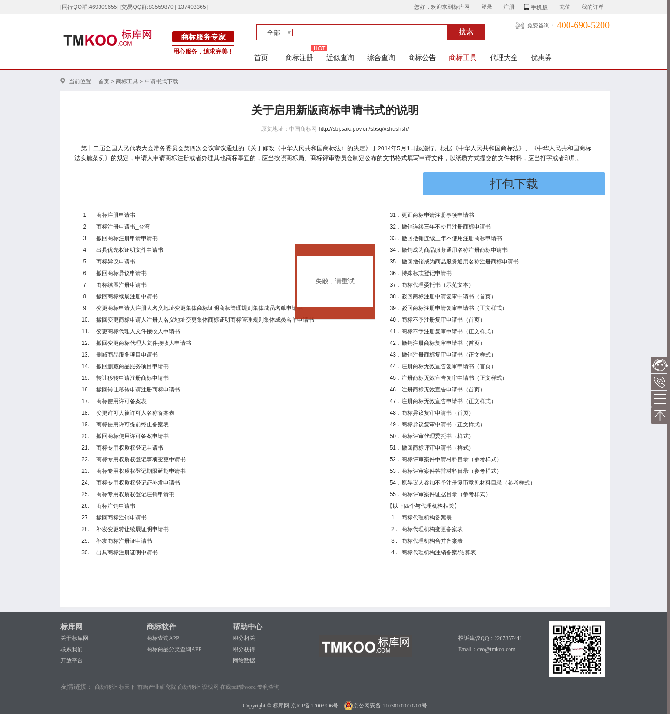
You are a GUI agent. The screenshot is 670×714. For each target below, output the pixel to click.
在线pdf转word (238, 687)
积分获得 (244, 649)
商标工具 (463, 57)
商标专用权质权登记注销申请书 (135, 494)
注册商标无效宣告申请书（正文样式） (449, 401)
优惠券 (541, 57)
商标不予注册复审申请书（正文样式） (449, 331)
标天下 (127, 687)
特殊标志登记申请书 (427, 273)
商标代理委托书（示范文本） (438, 285)
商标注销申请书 (115, 506)
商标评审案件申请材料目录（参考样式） (452, 459)
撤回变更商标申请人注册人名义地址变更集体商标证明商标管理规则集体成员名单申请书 (205, 320)
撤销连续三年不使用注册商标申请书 (446, 226)
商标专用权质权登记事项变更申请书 (141, 459)
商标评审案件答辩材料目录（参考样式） (452, 471)
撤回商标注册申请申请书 (127, 238)
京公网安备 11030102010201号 (385, 705)
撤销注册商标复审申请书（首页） (443, 343)
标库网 (71, 627)
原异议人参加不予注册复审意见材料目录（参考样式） (469, 482)
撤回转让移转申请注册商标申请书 (138, 389)
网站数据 (244, 660)
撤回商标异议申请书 (121, 273)
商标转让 (106, 687)
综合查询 (381, 57)
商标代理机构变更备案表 (432, 529)
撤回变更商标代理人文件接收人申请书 (143, 343)
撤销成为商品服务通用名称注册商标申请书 (455, 250)
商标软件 (161, 627)
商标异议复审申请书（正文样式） (443, 424)
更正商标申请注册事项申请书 (438, 215)
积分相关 (244, 638)
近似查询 (340, 57)
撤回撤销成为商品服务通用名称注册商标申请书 (460, 261)
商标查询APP (163, 638)
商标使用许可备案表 (121, 401)
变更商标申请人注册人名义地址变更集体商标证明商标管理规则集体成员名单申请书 (199, 308)
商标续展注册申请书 (121, 285)
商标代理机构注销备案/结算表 (439, 552)
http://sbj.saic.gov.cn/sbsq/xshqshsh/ (364, 129)
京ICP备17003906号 (315, 705)
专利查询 (268, 687)
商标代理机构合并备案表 (432, 541)
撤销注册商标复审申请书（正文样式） (449, 354)
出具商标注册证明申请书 (127, 552)
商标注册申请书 (115, 215)
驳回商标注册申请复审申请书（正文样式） (455, 308)
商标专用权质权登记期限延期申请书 (141, 471)
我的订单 (593, 7)
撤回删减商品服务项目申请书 (132, 366)
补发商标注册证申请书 (124, 541)
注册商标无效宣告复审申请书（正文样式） (455, 378)
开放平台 (71, 660)
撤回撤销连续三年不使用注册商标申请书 (452, 238)
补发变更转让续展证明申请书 (132, 529)
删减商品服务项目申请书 (127, 354)
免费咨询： (541, 25)
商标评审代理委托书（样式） (438, 436)
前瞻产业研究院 (156, 687)
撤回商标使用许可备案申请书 (132, 436)
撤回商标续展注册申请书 (127, 296)
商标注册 (299, 57)
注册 (509, 7)
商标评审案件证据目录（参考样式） (446, 494)
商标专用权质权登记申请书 (129, 448)
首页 (261, 57)
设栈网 (210, 687)
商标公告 (422, 57)
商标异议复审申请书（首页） (438, 413)
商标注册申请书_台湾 (123, 226)
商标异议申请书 (115, 261)
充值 (564, 7)
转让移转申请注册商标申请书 (132, 378)
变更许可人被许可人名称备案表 (135, 413)
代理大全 (504, 57)
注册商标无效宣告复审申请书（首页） (449, 366)
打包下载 (514, 184)
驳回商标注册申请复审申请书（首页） (449, 296)
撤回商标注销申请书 (121, 517)
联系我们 (71, 649)
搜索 (466, 32)
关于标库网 (74, 638)
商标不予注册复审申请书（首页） (443, 320)
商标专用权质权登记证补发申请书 (138, 482)
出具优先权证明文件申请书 (129, 250)
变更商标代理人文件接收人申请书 (138, 331)
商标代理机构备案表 (427, 517)
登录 (486, 7)
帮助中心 (247, 627)
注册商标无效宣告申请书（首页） (443, 389)
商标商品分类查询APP (174, 649)
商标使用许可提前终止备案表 (132, 424)
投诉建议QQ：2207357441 (490, 638)
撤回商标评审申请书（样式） (438, 448)
